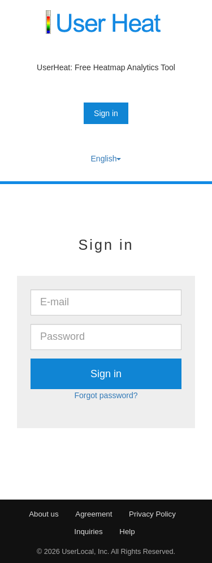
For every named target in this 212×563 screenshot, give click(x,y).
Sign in (106, 113)
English (106, 158)
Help (127, 531)
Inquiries (88, 531)
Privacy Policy (152, 514)
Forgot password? (105, 395)
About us (44, 514)
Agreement (93, 514)
